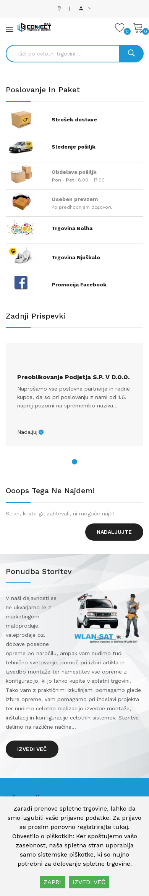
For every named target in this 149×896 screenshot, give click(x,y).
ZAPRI (52, 882)
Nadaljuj (27, 432)
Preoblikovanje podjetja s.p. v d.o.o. (73, 377)
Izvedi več (32, 749)
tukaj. (121, 827)
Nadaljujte (114, 532)
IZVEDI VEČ (89, 882)
